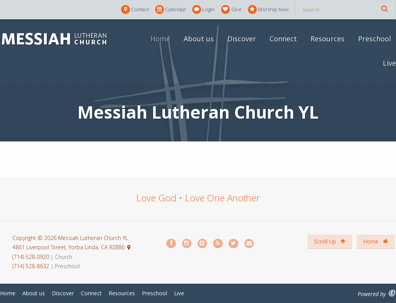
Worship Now (268, 9)
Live (389, 63)
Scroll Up (329, 241)
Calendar (170, 9)
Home (160, 38)
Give (231, 9)
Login (203, 9)
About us (199, 38)
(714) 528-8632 (30, 266)
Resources (328, 38)
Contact (135, 9)
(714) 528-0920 (31, 256)
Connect (283, 38)
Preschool (374, 38)
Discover (241, 38)
